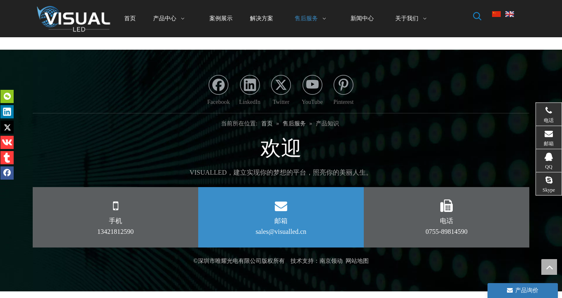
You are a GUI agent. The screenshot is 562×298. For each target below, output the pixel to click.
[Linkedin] (249, 91)
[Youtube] (312, 91)
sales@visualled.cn (281, 231)
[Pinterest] (343, 91)
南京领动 (331, 261)
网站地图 (357, 261)
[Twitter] (281, 91)
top (549, 267)
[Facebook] (218, 91)
